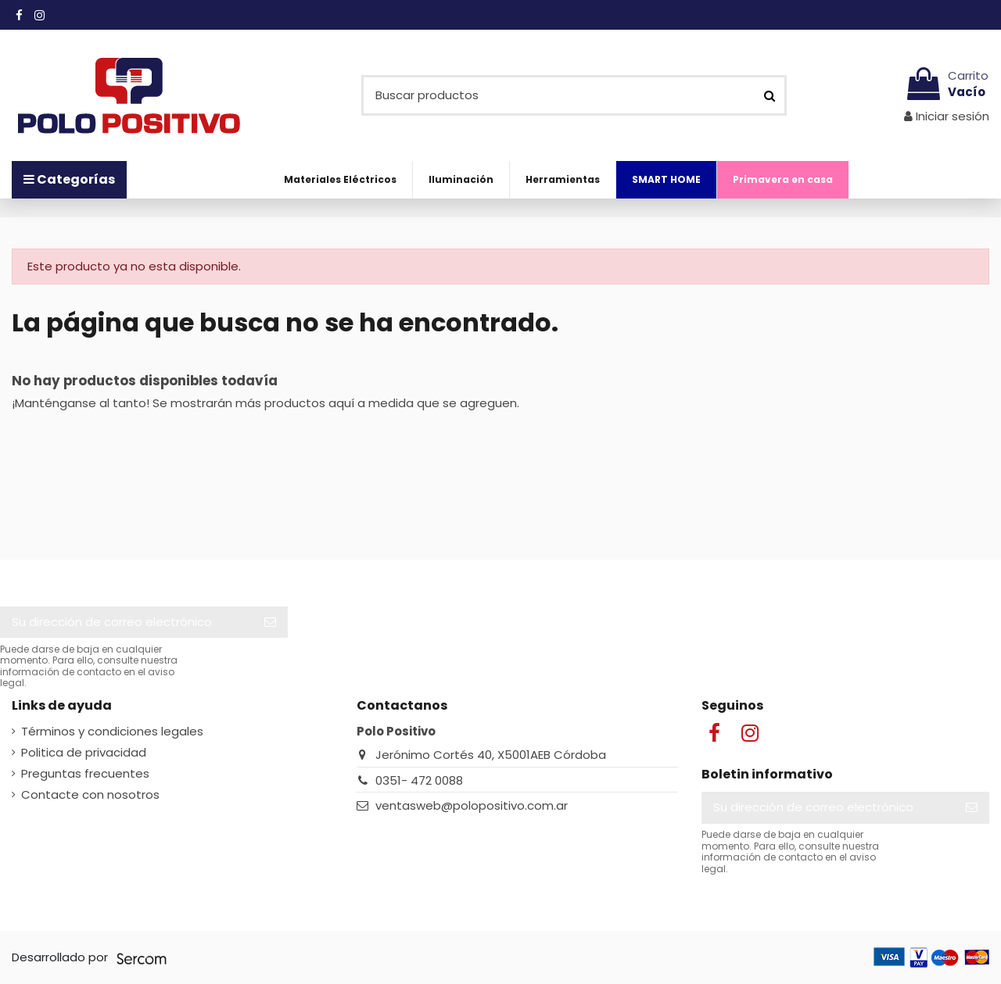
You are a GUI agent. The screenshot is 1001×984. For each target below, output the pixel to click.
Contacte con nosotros (90, 794)
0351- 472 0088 (419, 780)
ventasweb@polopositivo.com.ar (471, 805)
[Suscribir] (270, 623)
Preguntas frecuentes (85, 773)
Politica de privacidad (83, 752)
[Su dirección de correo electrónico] (126, 623)
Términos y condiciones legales (112, 731)
